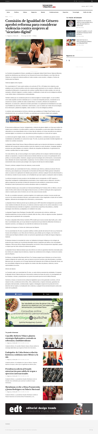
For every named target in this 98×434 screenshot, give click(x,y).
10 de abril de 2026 (23, 343)
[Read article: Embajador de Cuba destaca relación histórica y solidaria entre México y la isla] (53, 358)
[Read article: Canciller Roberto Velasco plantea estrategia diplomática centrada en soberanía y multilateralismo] (53, 342)
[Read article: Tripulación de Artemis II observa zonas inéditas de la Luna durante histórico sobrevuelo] (70, 23)
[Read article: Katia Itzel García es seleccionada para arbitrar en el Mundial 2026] (70, 42)
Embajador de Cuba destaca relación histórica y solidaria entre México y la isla (21, 354)
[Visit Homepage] (49, 6)
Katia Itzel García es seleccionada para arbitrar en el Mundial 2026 (84, 41)
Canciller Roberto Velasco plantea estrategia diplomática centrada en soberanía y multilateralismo (20, 338)
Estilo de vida (87, 12)
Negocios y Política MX (12, 35)
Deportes (65, 12)
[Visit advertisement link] (34, 119)
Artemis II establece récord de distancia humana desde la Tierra (84, 32)
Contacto (7, 1)
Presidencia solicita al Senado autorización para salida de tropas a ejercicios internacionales (21, 371)
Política (16, 12)
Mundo (43, 12)
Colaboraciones (53, 12)
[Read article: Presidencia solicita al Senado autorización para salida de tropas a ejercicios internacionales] (53, 375)
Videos (25, 12)
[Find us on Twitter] (69, 60)
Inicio (8, 12)
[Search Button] (92, 1)
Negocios (34, 12)
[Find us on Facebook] (66, 60)
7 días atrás (80, 27)
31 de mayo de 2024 (26, 35)
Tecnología (76, 12)
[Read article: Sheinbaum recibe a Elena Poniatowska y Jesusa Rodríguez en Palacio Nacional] (53, 393)
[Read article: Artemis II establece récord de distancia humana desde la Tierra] (70, 33)
